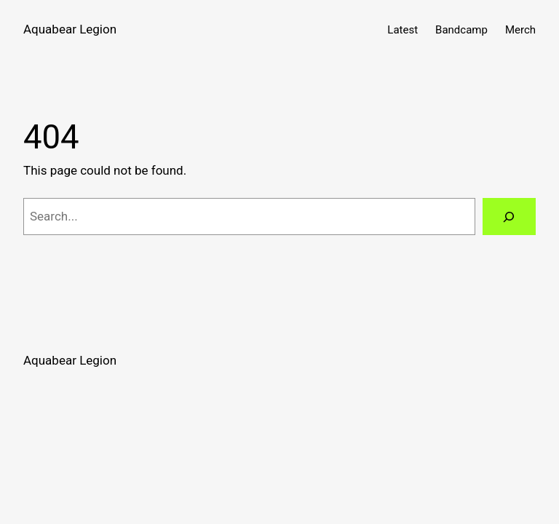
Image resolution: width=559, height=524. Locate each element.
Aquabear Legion (69, 29)
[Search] (509, 216)
